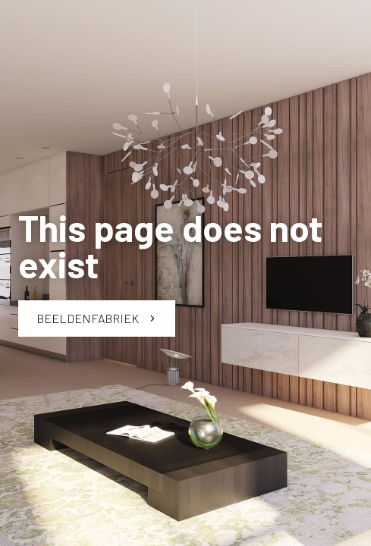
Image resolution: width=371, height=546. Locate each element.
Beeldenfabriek (96, 318)
